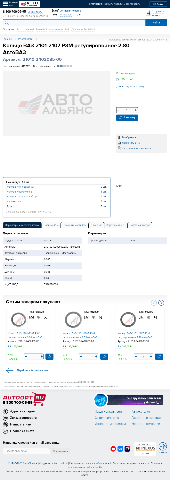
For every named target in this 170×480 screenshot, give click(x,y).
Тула (9, 206)
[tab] (22, 225)
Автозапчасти (25, 39)
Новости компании (146, 424)
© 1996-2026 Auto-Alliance (22, 463)
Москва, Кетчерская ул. (20, 186)
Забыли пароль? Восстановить (122, 3)
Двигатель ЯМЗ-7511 (83, 29)
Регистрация (95, 3)
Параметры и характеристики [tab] (22, 225)
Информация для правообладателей (90, 463)
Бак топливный (25, 29)
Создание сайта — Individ (53, 463)
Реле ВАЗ (41, 29)
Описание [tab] (96, 225)
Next (161, 303)
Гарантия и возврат (146, 418)
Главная (7, 39)
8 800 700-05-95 (18, 403)
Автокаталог (141, 411)
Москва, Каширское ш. (20, 191)
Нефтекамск (14, 201)
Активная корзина (70, 10)
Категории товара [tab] (140, 225)
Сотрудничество (107, 418)
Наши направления (109, 411)
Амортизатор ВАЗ (59, 29)
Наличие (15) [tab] (51, 225)
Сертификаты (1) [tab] (115, 225)
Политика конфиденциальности (131, 463)
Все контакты (35, 11)
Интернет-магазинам (110, 424)
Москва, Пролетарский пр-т (23, 196)
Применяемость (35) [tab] (74, 225)
